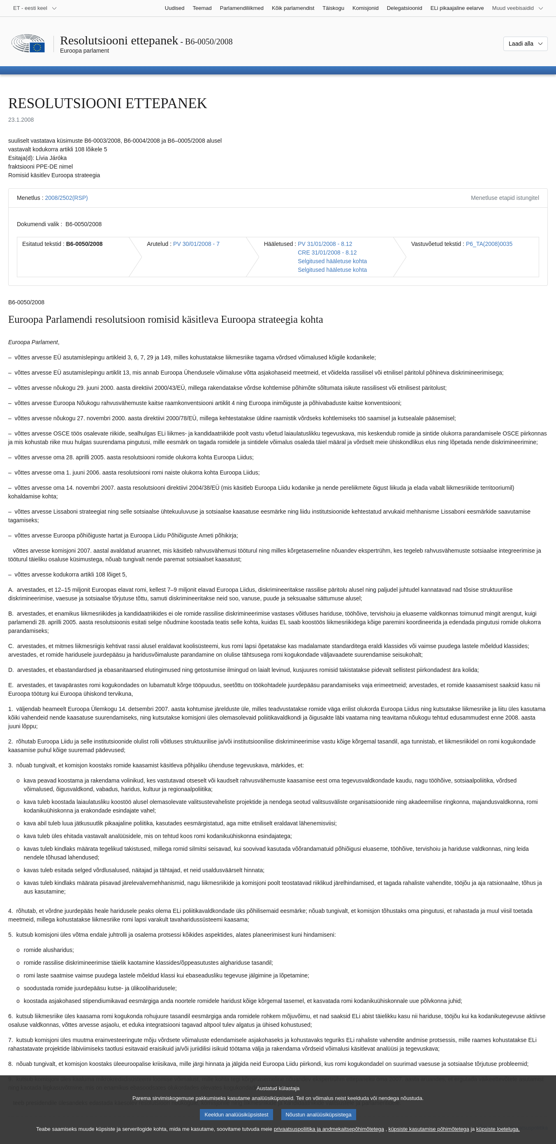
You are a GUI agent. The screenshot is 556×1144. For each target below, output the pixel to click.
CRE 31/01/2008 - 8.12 (327, 252)
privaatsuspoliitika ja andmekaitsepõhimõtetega (329, 1137)
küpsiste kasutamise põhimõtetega (429, 1137)
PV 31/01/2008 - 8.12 (325, 244)
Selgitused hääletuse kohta (332, 261)
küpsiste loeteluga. (498, 1137)
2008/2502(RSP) (66, 198)
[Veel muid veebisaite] (518, 8)
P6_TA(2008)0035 (489, 244)
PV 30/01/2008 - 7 (196, 244)
